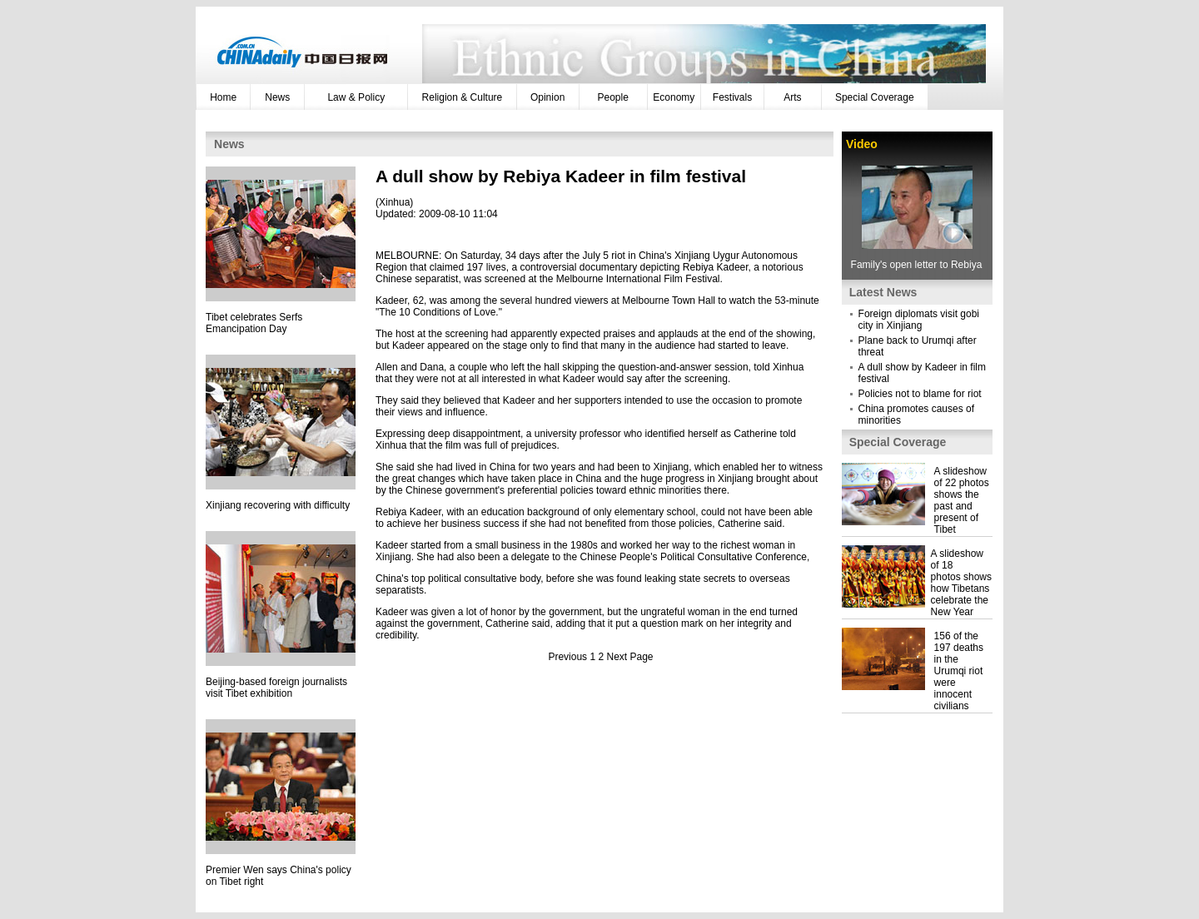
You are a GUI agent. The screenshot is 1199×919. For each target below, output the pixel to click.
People (613, 97)
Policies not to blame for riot (920, 394)
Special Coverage (874, 97)
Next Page (630, 657)
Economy (673, 97)
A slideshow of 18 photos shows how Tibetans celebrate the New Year (961, 583)
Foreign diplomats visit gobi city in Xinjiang (918, 319)
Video (862, 144)
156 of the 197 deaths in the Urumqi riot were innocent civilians (958, 671)
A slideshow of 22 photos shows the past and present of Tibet (961, 500)
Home (223, 97)
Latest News (883, 292)
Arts (792, 97)
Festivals (732, 97)
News (277, 97)
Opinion (547, 97)
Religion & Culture (462, 97)
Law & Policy (356, 97)
